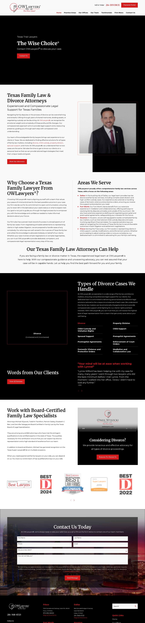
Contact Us (23, 56)
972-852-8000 (48, 613)
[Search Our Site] (135, 606)
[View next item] (74, 500)
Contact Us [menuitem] (130, 13)
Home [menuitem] (59, 13)
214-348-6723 (14, 614)
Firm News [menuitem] (119, 13)
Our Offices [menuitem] (83, 13)
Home (114, 619)
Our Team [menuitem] (95, 13)
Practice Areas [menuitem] (70, 13)
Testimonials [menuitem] (106, 13)
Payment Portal (129, 5)
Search (116, 606)
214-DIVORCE (113, 5)
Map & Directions (49, 615)
